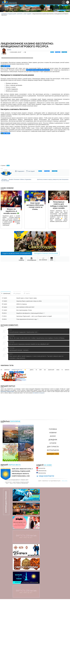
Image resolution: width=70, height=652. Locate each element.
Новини (53, 485)
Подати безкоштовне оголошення (16, 306)
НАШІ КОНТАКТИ (46, 529)
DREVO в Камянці (21, 357)
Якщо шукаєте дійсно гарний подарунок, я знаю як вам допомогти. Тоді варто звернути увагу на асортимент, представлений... (38, 409)
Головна (53, 482)
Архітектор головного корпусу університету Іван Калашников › (53, 232)
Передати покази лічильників (46, 306)
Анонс (53, 489)
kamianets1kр (40, 521)
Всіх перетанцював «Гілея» (24, 363)
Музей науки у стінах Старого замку (26, 351)
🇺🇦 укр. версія (5, 119)
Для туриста (53, 499)
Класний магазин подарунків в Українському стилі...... (24, 384)
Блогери (19, 13)
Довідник (53, 492)
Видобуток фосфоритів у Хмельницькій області (30, 366)
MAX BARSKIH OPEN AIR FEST (25, 360)
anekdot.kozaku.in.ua (17, 422)
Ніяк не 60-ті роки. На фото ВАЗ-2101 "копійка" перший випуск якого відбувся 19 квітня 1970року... (37, 390)
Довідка (17, 346)
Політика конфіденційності (13, 532)
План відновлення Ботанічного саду (27, 372)
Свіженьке (5, 346)
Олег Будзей (27, 13)
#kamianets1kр (41, 526)
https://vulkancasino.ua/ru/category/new (38, 122)
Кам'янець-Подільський (7, 444)
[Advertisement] (35, 29)
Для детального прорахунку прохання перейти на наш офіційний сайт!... (29, 396)
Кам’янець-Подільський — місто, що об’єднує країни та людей (34, 369)
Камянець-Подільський (8, 13)
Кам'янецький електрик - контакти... (19, 402)
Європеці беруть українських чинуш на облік (29, 354)
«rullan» (65, 533)
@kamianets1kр (41, 523)
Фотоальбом (53, 503)
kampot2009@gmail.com (21, 529)
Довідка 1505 (52, 507)
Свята (27, 346)
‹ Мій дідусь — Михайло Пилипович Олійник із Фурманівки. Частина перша (16, 233)
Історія (53, 496)
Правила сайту (24, 532)
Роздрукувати (19, 224)
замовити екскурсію (38, 445)
